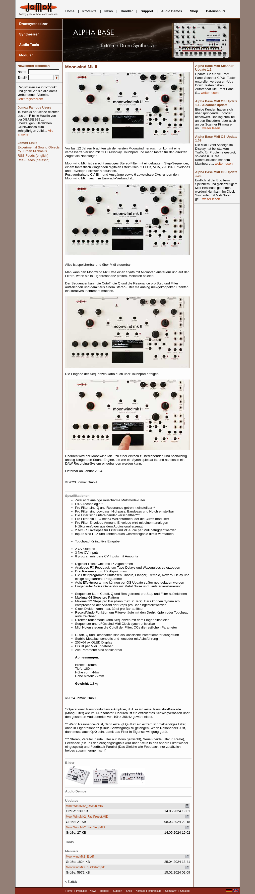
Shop (194, 11)
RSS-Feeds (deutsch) (34, 160)
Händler (127, 11)
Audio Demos (171, 11)
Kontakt (140, 890)
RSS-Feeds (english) (33, 155)
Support (147, 11)
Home (69, 11)
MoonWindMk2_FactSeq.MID (85, 827)
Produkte (89, 11)
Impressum (155, 890)
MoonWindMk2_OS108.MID (84, 806)
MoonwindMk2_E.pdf (80, 856)
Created (185, 890)
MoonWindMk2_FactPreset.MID (87, 816)
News (108, 11)
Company (171, 890)
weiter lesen (209, 93)
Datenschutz (215, 11)
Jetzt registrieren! (30, 99)
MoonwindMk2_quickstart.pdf (85, 867)
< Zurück (71, 882)
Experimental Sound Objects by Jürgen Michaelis (39, 149)
